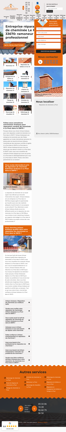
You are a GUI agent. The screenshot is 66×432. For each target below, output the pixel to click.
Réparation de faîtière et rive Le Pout (53, 383)
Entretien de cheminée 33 (50, 17)
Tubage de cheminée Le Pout (13, 389)
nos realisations (14, 45)
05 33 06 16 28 (27, 5)
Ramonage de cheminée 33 (26, 17)
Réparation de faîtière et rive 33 (12, 17)
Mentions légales (43, 422)
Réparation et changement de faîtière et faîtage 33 (19, 17)
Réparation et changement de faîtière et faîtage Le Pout (54, 389)
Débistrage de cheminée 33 (62, 17)
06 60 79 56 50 (27, 11)
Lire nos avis (10, 428)
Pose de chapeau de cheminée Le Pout (12, 384)
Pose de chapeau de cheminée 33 (38, 17)
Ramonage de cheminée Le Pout (13, 379)
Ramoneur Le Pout (32, 382)
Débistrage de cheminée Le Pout (53, 378)
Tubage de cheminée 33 (44, 17)
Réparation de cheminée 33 (32, 17)
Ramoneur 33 (6, 17)
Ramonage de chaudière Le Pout (33, 386)
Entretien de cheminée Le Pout (34, 378)
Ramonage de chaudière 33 (56, 17)
